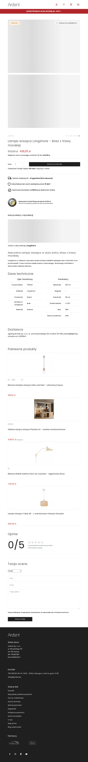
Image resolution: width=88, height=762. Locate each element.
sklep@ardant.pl (14, 677)
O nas (10, 720)
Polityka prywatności (16, 712)
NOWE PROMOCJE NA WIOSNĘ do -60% (43, 11)
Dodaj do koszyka (54, 164)
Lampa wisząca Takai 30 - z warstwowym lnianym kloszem (36, 513)
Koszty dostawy (14, 701)
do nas (32, 168)
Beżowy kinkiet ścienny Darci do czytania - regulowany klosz (36, 473)
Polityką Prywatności (61, 612)
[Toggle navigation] (78, 4)
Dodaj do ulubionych (68, 23)
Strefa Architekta (14, 716)
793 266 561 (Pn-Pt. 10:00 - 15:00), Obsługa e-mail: (27, 673)
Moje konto (12, 723)
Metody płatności (15, 705)
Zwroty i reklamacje (15, 698)
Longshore (31, 245)
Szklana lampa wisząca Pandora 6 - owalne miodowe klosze (36, 429)
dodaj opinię (20, 619)
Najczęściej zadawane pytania (20, 694)
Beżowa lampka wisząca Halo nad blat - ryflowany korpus (35, 385)
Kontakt (11, 691)
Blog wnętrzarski (14, 727)
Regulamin (12, 709)
